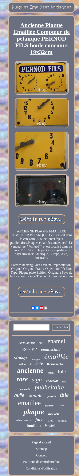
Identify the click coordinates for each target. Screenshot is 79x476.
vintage (21, 357)
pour (61, 404)
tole (62, 371)
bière (64, 382)
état (41, 342)
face (39, 419)
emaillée (36, 363)
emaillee (29, 403)
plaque (33, 412)
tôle (64, 395)
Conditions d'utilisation (41, 468)
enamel (56, 341)
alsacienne (23, 420)
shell (51, 420)
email (51, 372)
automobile (24, 389)
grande (51, 396)
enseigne (36, 359)
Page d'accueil (41, 442)
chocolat (52, 381)
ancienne (30, 370)
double (35, 395)
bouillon (34, 425)
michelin (62, 420)
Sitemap (41, 449)
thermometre (26, 342)
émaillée (56, 356)
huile (19, 395)
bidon (22, 364)
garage (29, 348)
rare (22, 379)
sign (37, 379)
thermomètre (55, 364)
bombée (50, 426)
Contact (41, 455)
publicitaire (49, 387)
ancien (53, 413)
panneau (49, 405)
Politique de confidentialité (41, 462)
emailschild (50, 349)
